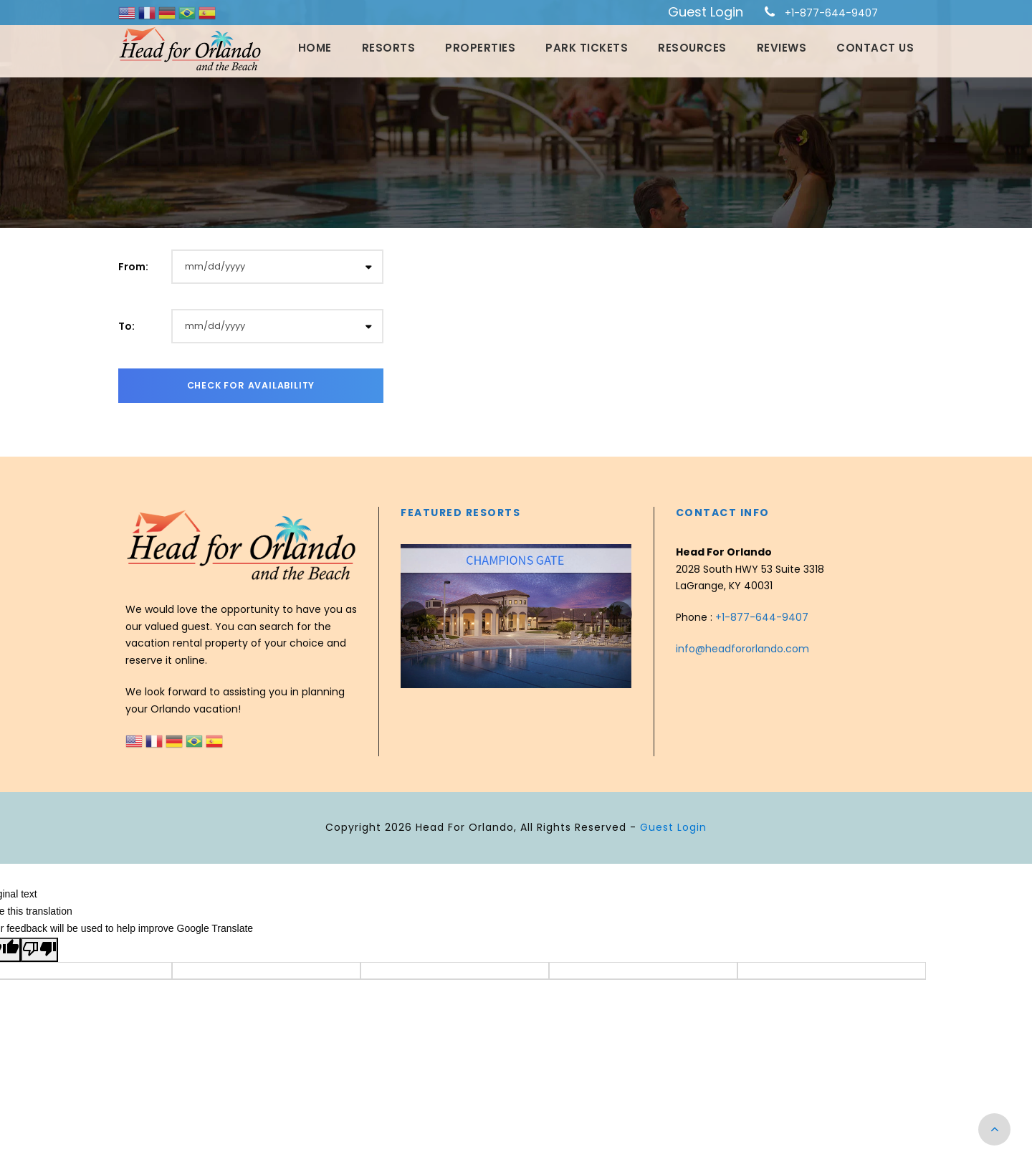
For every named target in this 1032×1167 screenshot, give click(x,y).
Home (315, 47)
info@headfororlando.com (742, 649)
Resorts (389, 47)
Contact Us (875, 47)
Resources (692, 47)
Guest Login (705, 12)
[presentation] (413, 614)
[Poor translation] (39, 950)
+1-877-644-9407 (831, 13)
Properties (480, 47)
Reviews (782, 47)
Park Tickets (586, 47)
